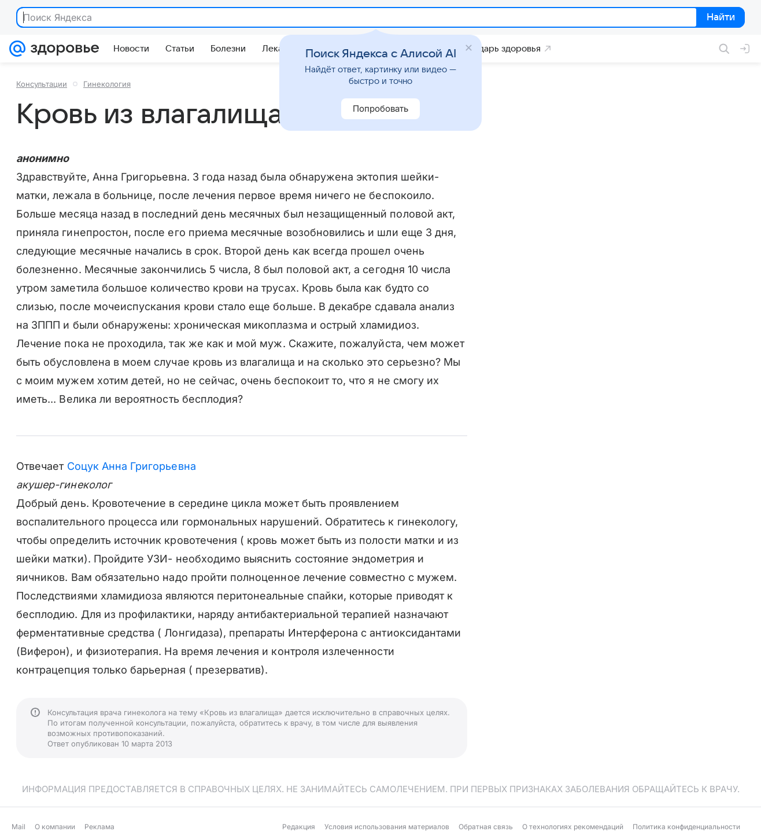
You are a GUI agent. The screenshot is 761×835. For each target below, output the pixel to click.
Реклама (99, 826)
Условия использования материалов (386, 826)
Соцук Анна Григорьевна (131, 466)
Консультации (41, 84)
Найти (719, 18)
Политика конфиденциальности (686, 826)
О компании (55, 826)
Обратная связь (486, 826)
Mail (18, 826)
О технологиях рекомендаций (572, 826)
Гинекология (107, 84)
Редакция (298, 826)
